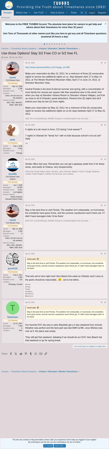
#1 (105, 63)
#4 (105, 205)
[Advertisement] (54, 404)
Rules (74, 13)
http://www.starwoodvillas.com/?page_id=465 (47, 67)
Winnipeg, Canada (15, 284)
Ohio (20, 330)
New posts (5, 17)
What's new (21, 13)
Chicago (19, 153)
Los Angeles (17, 192)
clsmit (5, 57)
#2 (105, 125)
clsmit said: (31, 259)
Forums (7, 13)
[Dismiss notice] (105, 24)
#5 (105, 254)
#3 (105, 159)
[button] (30, 12)
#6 (105, 302)
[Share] (101, 62)
